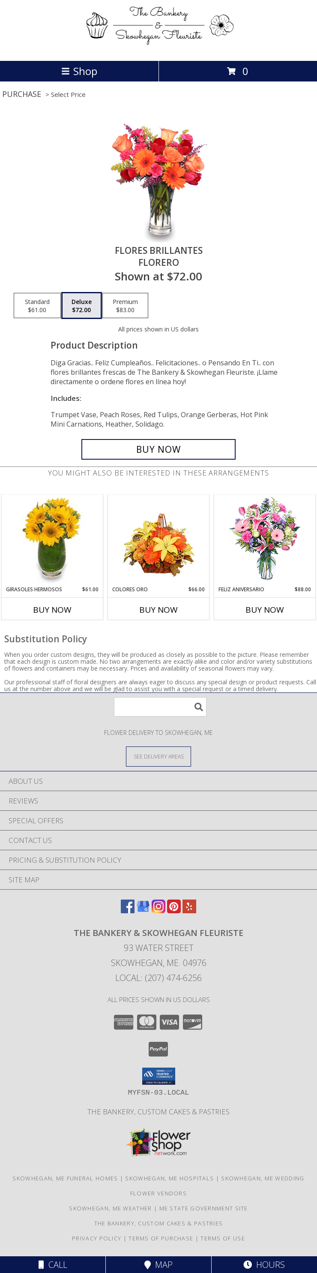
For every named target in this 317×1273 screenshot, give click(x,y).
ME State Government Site (203, 1208)
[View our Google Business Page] (143, 910)
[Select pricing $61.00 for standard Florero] (37, 305)
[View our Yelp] (189, 910)
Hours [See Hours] (264, 1264)
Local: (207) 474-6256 (158, 978)
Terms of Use (222, 1238)
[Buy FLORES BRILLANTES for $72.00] (158, 449)
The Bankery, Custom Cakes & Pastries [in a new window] (158, 1112)
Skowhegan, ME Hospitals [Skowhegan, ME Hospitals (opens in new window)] (169, 1178)
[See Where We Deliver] (158, 756)
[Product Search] (160, 706)
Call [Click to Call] (53, 1264)
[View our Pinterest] (174, 910)
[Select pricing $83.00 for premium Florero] (125, 305)
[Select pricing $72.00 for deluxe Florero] (82, 305)
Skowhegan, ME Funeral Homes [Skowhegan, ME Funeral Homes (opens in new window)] (65, 1178)
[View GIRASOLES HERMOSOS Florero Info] (52, 540)
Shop (79, 71)
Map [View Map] (158, 1264)
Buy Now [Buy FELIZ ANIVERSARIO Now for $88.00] (264, 609)
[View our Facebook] (128, 910)
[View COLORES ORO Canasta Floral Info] (158, 540)
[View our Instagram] (158, 910)
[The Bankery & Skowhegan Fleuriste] (159, 48)
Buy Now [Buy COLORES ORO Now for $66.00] (158, 609)
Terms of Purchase (161, 1238)
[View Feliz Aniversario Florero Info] (265, 540)
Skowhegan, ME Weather (110, 1208)
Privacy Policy (96, 1238)
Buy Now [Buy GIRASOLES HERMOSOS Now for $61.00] (52, 609)
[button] (158, 1076)
